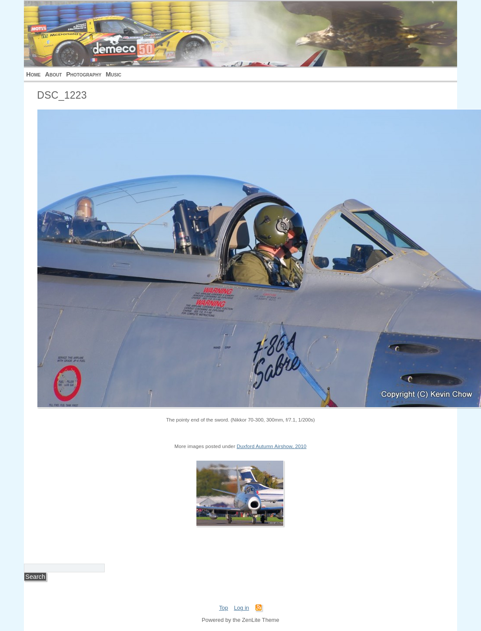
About (53, 74)
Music (113, 74)
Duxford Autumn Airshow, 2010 (272, 446)
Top (223, 607)
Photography (83, 74)
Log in (241, 607)
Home (33, 74)
